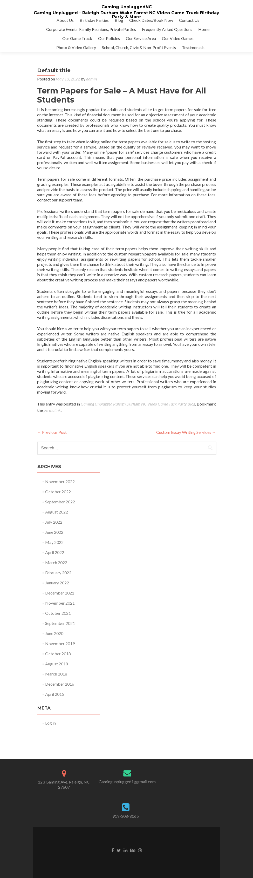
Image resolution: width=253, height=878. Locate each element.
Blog (119, 20)
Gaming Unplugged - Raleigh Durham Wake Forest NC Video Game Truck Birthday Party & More (126, 14)
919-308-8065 (125, 816)
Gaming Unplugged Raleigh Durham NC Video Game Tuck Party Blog (138, 403)
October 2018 (58, 653)
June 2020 (54, 633)
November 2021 (60, 602)
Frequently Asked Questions (167, 29)
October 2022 (58, 491)
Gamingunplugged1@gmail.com (127, 781)
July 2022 (53, 521)
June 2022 (54, 532)
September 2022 (60, 501)
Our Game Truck (77, 38)
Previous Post (52, 432)
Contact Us (189, 20)
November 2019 (60, 643)
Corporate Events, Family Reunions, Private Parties (91, 29)
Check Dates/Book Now (151, 20)
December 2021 (59, 592)
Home (203, 29)
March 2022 (56, 562)
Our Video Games (178, 38)
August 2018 (56, 663)
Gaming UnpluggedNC (126, 6)
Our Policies (109, 38)
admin (91, 78)
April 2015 (54, 694)
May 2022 (54, 542)
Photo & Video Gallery (76, 47)
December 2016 (59, 683)
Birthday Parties (94, 20)
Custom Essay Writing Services (186, 432)
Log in (50, 722)
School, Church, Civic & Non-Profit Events (139, 47)
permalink (52, 410)
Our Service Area (141, 38)
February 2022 (58, 572)
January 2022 (57, 582)
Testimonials (193, 47)
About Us (65, 20)
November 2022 (60, 481)
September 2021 (60, 623)
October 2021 (58, 613)
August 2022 (56, 511)
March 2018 (56, 673)
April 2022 (54, 552)
